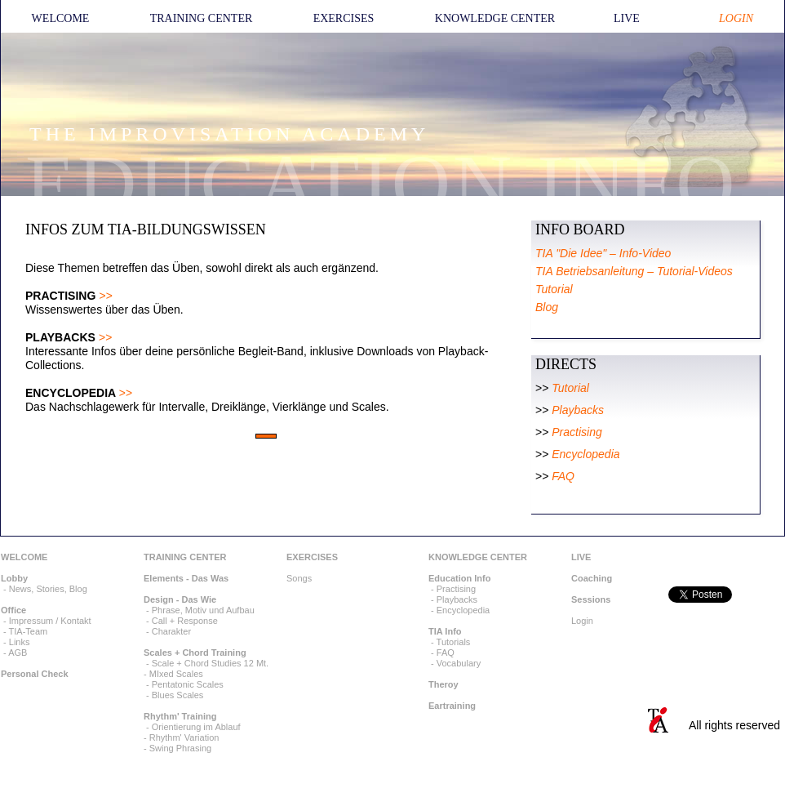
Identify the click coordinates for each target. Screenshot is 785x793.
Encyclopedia (585, 454)
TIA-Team (28, 631)
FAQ (563, 476)
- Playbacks (452, 599)
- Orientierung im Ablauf (192, 727)
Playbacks (578, 410)
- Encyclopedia (459, 610)
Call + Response (185, 621)
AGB (17, 652)
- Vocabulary (454, 663)
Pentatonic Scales (188, 684)
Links (19, 642)
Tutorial (570, 387)
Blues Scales (178, 695)
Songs (299, 578)
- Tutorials (449, 642)
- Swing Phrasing (177, 748)
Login (582, 621)
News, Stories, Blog (48, 589)
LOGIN (736, 18)
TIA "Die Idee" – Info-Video (603, 253)
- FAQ (441, 652)
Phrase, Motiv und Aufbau (203, 610)
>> (105, 295)
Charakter (171, 631)
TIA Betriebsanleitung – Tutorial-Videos (634, 271)
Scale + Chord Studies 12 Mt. (210, 663)
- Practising (452, 589)
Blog (546, 307)
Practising (576, 432)
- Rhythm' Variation (181, 737)
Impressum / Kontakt (50, 621)
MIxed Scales (176, 674)
